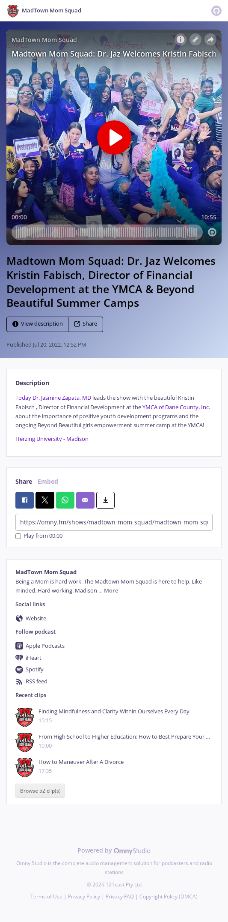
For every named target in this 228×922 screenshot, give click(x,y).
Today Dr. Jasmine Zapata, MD (53, 397)
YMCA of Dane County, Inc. (176, 407)
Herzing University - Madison (52, 439)
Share (85, 324)
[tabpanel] (114, 418)
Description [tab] (32, 383)
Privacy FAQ (120, 896)
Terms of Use (46, 896)
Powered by (114, 850)
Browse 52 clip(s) (40, 790)
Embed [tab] (48, 481)
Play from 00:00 (38, 536)
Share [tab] (23, 481)
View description (37, 324)
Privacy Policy (84, 896)
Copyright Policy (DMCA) (168, 896)
